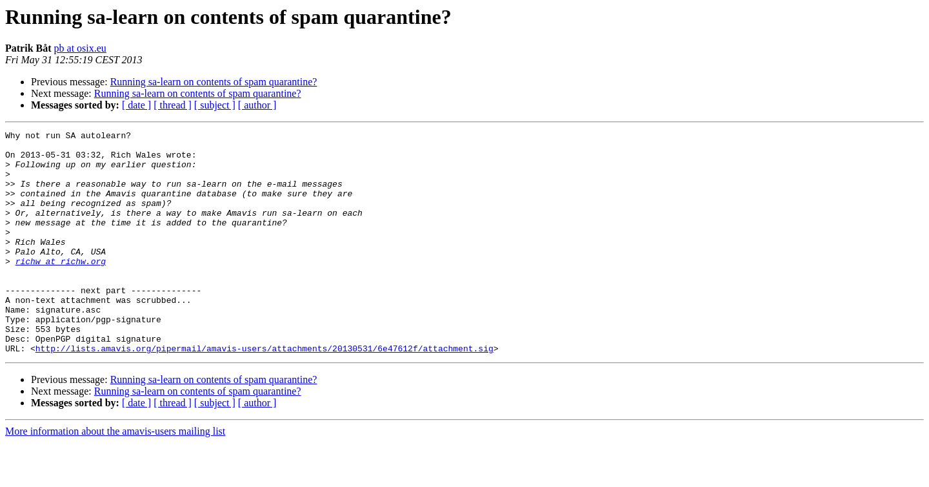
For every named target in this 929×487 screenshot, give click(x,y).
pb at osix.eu (80, 48)
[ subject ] (214, 104)
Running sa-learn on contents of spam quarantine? (213, 81)
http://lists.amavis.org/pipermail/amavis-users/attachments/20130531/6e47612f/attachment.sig (264, 393)
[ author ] (257, 104)
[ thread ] (173, 104)
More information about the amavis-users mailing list (115, 475)
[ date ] (136, 104)
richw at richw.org (60, 288)
